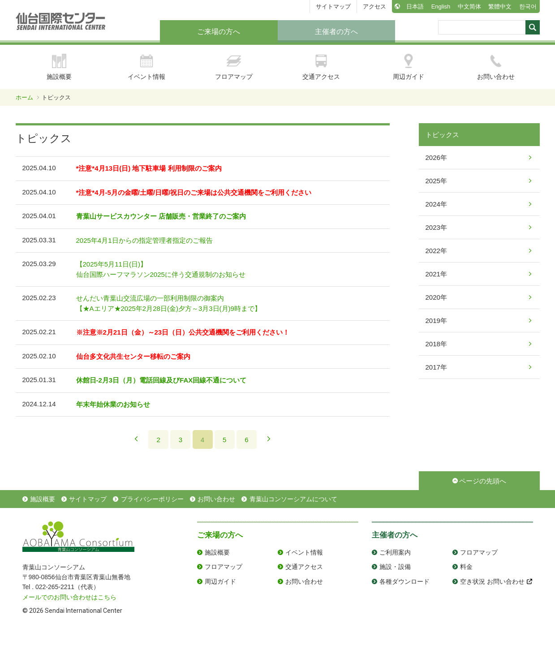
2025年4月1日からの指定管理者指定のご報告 (144, 240)
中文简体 (469, 6)
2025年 (436, 181)
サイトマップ (333, 6)
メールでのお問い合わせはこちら (69, 597)
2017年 (436, 367)
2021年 (436, 274)
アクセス (374, 6)
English (441, 6)
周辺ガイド (408, 67)
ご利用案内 (395, 552)
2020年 (436, 297)
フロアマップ (234, 67)
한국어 (528, 6)
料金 (466, 566)
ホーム (24, 97)
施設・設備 (395, 566)
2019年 (436, 320)
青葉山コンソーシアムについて (293, 499)
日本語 (415, 6)
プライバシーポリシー (152, 499)
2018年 (436, 344)
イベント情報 (146, 67)
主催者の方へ (336, 31)
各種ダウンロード (404, 581)
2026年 (436, 157)
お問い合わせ (496, 67)
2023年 (436, 227)
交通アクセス (321, 67)
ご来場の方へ (218, 31)
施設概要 (59, 67)
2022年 (436, 250)
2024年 (436, 204)
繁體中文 (500, 6)
